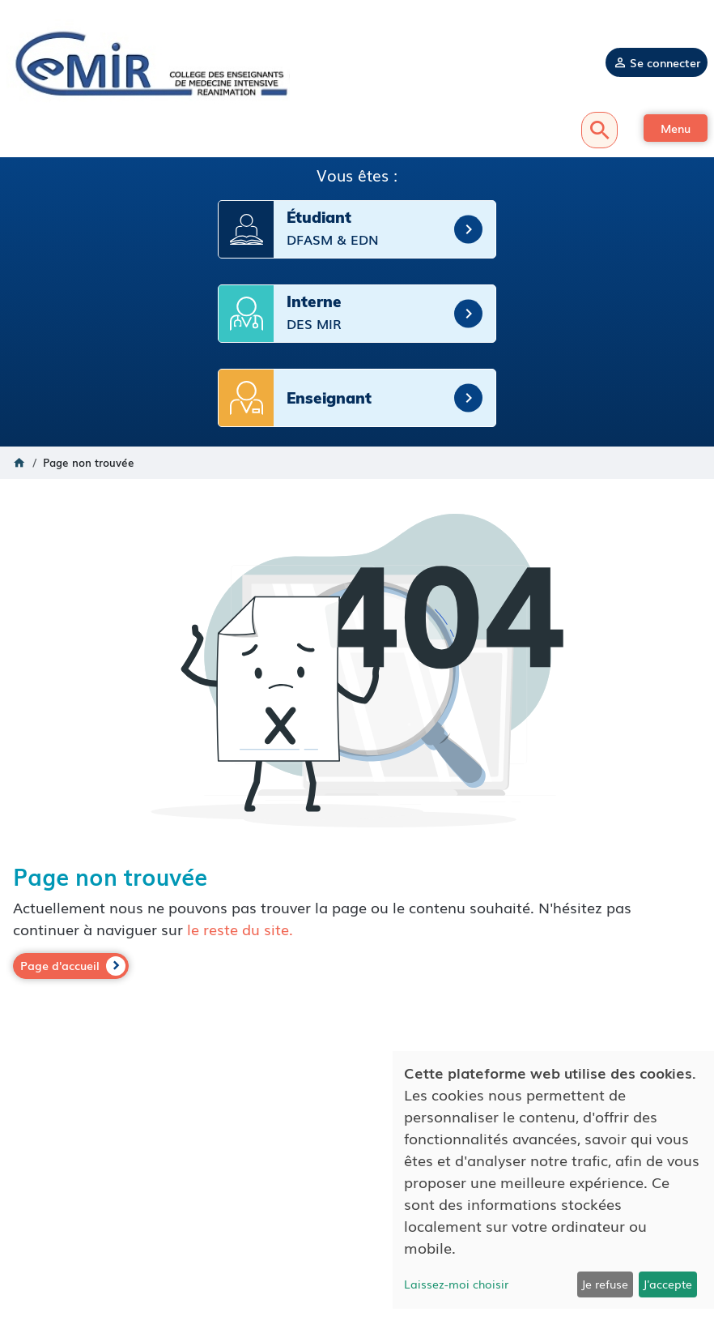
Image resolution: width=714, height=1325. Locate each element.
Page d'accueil (60, 965)
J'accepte (667, 1284)
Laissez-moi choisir (456, 1284)
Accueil (19, 462)
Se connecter (665, 62)
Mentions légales (357, 1204)
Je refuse (604, 1284)
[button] (676, 128)
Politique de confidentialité (357, 1219)
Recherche (599, 130)
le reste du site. (240, 928)
